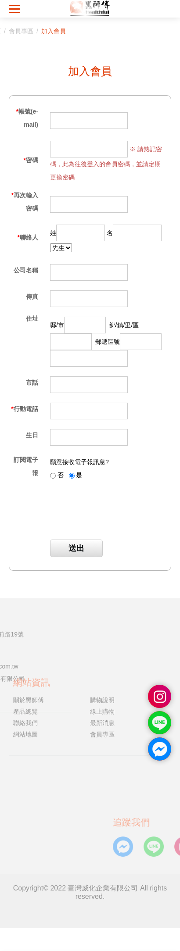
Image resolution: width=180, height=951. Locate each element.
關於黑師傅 (28, 677)
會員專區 (102, 712)
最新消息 (102, 700)
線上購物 (102, 689)
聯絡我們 (25, 700)
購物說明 (102, 677)
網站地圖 (25, 712)
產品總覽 (25, 689)
